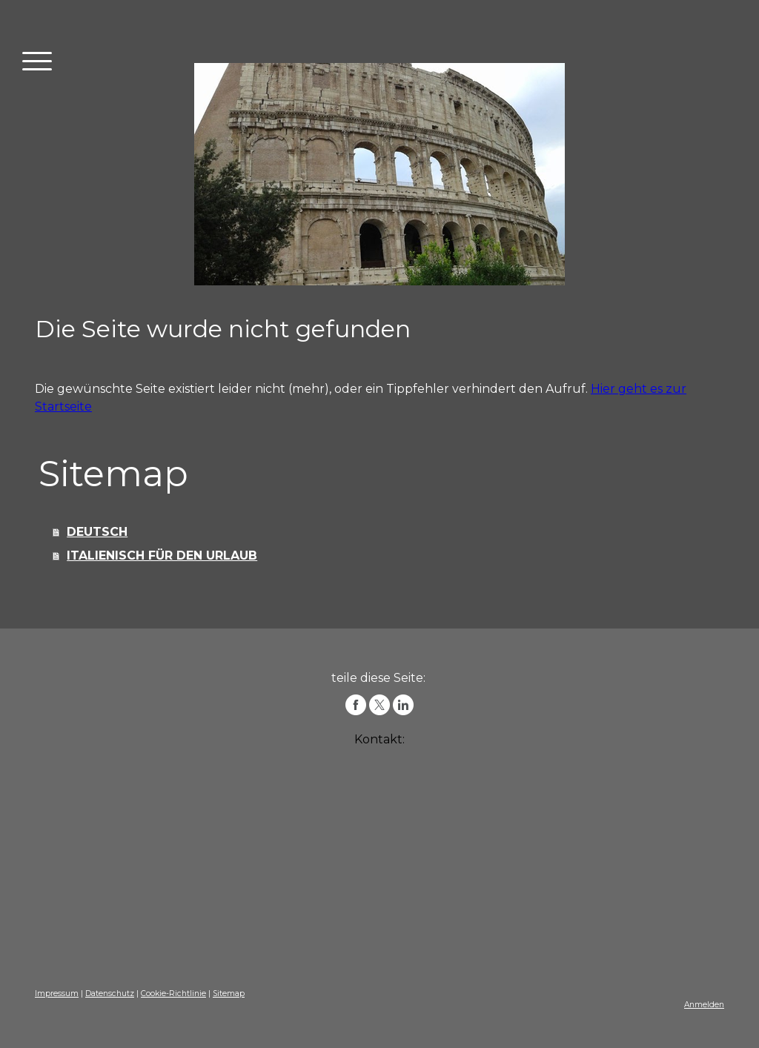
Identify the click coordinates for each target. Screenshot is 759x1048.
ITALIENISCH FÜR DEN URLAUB (162, 555)
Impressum (57, 993)
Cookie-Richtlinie (173, 993)
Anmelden (704, 1004)
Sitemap (229, 993)
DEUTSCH (97, 532)
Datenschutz (109, 993)
